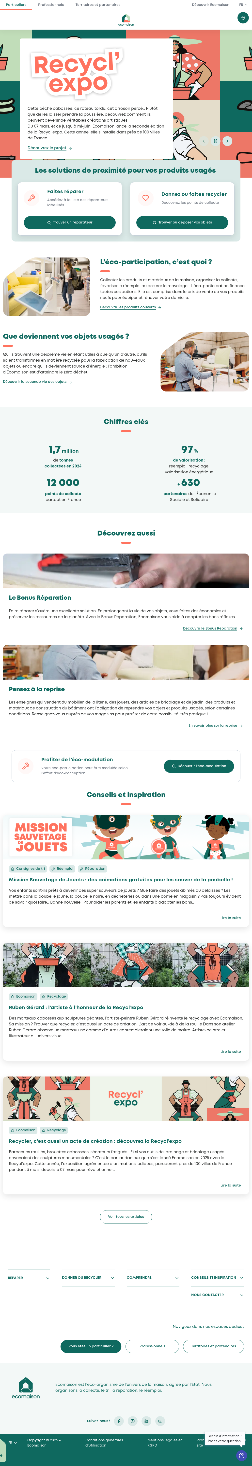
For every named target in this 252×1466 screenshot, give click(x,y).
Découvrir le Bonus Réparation (210, 628)
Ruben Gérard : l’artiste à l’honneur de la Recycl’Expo (76, 1007)
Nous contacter (207, 1295)
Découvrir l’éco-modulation (202, 766)
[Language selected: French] (12, 1443)
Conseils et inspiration (213, 1277)
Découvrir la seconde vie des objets (34, 381)
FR (241, 4)
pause (215, 141)
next (227, 141)
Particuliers (16, 4)
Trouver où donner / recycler (243, 18)
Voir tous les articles (126, 1216)
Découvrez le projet (47, 148)
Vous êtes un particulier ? (90, 1346)
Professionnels (51, 4)
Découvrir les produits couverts (128, 307)
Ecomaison (26, 1387)
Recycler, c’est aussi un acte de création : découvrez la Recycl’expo (95, 1141)
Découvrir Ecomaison (210, 4)
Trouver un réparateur (73, 222)
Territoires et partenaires (98, 4)
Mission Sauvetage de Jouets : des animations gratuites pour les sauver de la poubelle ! (121, 880)
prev (204, 141)
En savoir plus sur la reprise (213, 725)
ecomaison (126, 20)
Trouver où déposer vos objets (185, 222)
